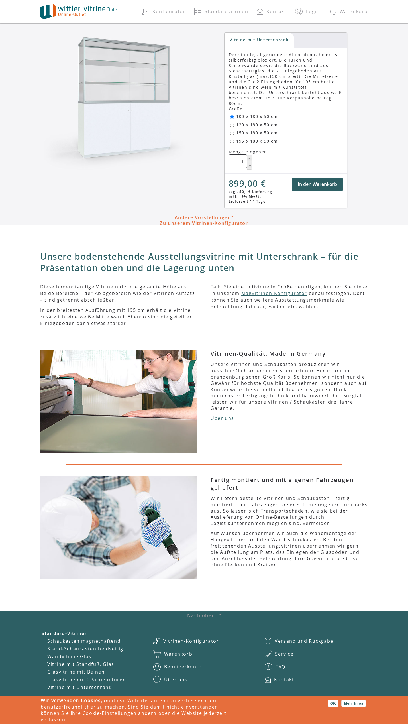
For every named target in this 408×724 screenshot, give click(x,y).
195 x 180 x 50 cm (257, 141)
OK (333, 703)
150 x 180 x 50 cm (257, 132)
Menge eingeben (248, 151)
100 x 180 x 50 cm (257, 116)
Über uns (222, 418)
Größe (236, 108)
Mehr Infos (353, 703)
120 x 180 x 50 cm (257, 124)
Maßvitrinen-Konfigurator (274, 293)
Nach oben (201, 615)
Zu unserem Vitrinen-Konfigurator (204, 223)
